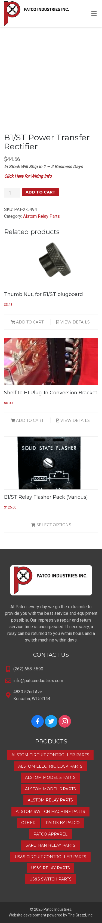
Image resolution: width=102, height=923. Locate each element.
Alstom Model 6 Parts (50, 788)
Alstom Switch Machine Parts (50, 811)
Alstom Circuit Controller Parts (50, 754)
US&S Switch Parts (50, 879)
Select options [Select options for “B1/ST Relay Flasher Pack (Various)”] (51, 524)
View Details (73, 322)
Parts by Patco (63, 822)
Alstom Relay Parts (41, 216)
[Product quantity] (12, 193)
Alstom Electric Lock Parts (50, 766)
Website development (27, 915)
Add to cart (40, 192)
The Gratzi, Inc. (80, 915)
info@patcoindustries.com (38, 680)
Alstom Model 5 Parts (50, 777)
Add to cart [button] (27, 322)
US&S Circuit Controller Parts (50, 856)
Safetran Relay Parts (50, 845)
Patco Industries (57, 909)
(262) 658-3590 (28, 668)
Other (28, 822)
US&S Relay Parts (50, 867)
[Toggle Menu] (94, 14)
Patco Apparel (50, 834)
